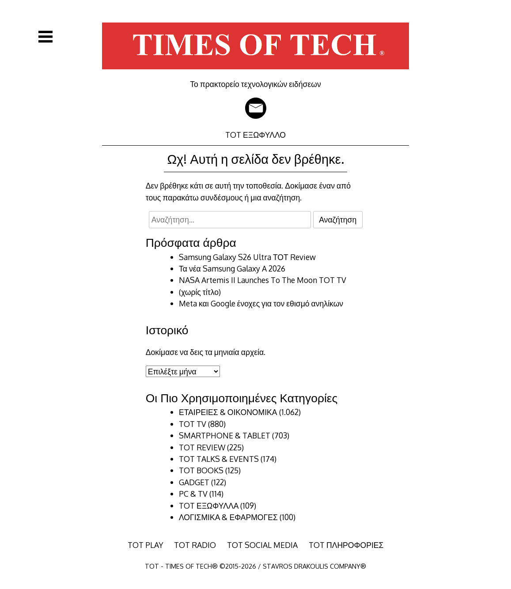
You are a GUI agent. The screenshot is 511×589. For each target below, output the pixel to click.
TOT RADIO (195, 545)
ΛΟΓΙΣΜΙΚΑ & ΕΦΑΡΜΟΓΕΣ (228, 517)
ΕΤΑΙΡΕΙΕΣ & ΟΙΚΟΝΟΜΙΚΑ (228, 412)
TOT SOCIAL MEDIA (262, 545)
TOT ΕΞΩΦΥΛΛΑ (208, 505)
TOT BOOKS (201, 470)
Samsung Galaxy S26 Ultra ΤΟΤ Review (247, 257)
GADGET (194, 482)
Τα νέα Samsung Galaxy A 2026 (232, 268)
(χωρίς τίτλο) (200, 292)
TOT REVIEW (202, 447)
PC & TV (193, 493)
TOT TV (192, 424)
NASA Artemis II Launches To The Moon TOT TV (262, 280)
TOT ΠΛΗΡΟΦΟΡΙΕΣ (346, 545)
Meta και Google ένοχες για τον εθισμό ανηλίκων (261, 303)
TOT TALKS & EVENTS (219, 459)
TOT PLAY (145, 545)
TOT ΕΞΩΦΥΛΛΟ (255, 135)
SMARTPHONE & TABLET (224, 435)
